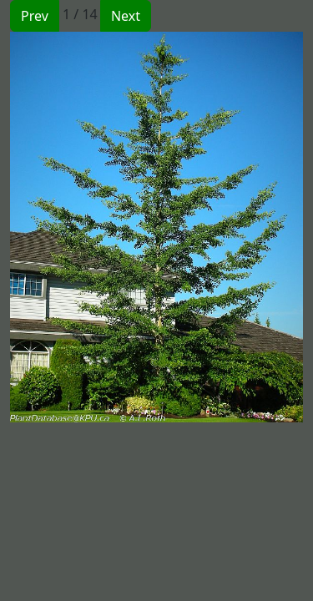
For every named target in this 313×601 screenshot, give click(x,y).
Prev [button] (34, 16)
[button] (83, 227)
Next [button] (125, 16)
